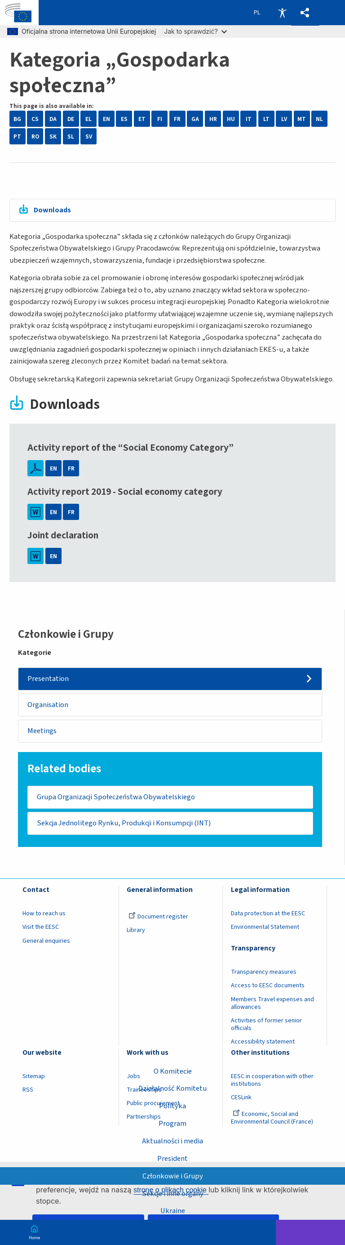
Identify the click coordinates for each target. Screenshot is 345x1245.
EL (88, 119)
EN (106, 119)
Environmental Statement (265, 927)
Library (136, 931)
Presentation (48, 678)
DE (70, 119)
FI (159, 119)
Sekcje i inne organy (172, 1193)
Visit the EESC (40, 927)
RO (35, 136)
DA (53, 119)
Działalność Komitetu (172, 1088)
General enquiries (46, 941)
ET (142, 119)
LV (284, 119)
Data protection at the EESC (268, 914)
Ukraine (172, 1210)
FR (177, 119)
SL (70, 136)
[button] (305, 13)
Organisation (48, 705)
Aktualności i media (172, 1141)
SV (88, 136)
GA (195, 119)
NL (319, 119)
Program (172, 1123)
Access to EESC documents (268, 986)
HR (213, 119)
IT (249, 119)
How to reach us (44, 914)
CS (35, 119)
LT (266, 119)
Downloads (53, 210)
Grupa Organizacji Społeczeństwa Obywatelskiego (116, 797)
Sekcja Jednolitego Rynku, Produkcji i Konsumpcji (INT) (124, 823)
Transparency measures (263, 972)
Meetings (42, 731)
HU (231, 119)
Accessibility (282, 12)
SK (53, 136)
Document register (158, 917)
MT (301, 119)
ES (124, 119)
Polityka (172, 1106)
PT (17, 136)
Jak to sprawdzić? (195, 31)
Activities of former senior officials (266, 1025)
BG (17, 119)
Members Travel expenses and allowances (272, 1004)
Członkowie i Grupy (172, 1175)
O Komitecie (173, 1071)
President (172, 1158)
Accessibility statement (263, 1042)
